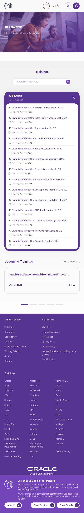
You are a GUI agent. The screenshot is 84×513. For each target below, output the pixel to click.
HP (57, 405)
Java (6, 386)
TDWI (7, 410)
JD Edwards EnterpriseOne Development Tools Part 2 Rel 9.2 (38, 190)
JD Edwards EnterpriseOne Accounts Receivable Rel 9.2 (35, 231)
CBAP (7, 395)
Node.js (59, 424)
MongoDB (9, 424)
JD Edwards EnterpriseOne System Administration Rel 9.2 (36, 108)
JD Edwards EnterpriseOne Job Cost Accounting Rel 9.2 (35, 149)
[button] (24, 304)
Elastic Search (62, 400)
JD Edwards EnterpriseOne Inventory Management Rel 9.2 (36, 159)
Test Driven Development (10, 445)
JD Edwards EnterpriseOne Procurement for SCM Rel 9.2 (36, 139)
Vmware (34, 424)
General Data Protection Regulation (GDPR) (59, 353)
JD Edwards (34, 33)
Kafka (32, 415)
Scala (32, 439)
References (47, 337)
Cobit (58, 395)
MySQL (59, 386)
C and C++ (9, 391)
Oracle (23, 33)
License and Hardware (15, 347)
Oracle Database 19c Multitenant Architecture (39, 274)
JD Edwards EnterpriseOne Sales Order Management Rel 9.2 (38, 118)
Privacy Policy (48, 347)
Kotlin (58, 415)
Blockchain (35, 391)
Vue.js (7, 434)
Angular (33, 429)
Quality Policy (48, 342)
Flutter (7, 405)
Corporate (9, 332)
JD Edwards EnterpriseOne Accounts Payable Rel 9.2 (34, 241)
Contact (8, 361)
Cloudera (34, 395)
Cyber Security (63, 452)
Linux (6, 420)
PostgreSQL (62, 381)
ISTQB (59, 410)
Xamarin (60, 439)
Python (33, 434)
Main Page (9, 327)
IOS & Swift (10, 452)
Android (59, 444)
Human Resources (50, 332)
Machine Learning (12, 457)
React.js (8, 429)
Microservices (36, 420)
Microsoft (34, 381)
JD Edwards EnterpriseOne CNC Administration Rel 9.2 (35, 210)
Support (8, 356)
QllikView (60, 434)
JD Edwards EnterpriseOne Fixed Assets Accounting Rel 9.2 (37, 180)
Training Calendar (12, 351)
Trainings (13, 33)
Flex (32, 457)
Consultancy (10, 337)
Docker (33, 400)
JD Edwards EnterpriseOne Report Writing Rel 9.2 (32, 128)
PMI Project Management (36, 445)
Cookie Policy (48, 359)
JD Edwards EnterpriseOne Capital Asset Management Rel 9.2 (38, 221)
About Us (46, 327)
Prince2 (59, 429)
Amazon (34, 386)
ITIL (6, 415)
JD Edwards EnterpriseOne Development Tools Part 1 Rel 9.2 (38, 200)
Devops (8, 400)
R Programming (11, 439)
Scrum (59, 391)
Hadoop (34, 405)
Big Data (34, 452)
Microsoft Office (64, 420)
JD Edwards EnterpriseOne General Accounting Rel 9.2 (35, 169)
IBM (32, 410)
